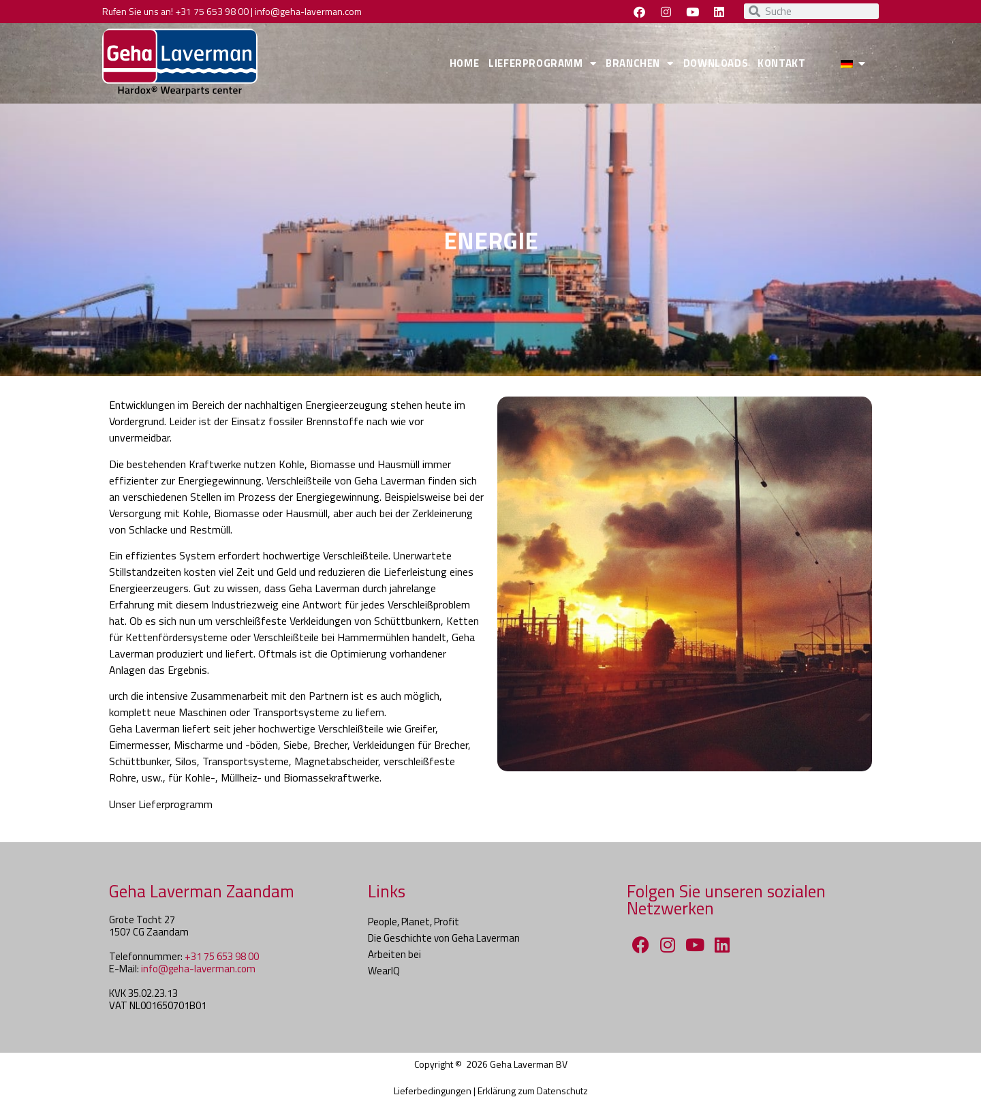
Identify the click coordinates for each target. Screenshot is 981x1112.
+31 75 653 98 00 (212, 11)
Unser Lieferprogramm (161, 804)
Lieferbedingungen (432, 1090)
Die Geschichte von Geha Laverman (444, 938)
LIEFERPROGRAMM (542, 64)
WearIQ (384, 970)
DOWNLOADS (715, 63)
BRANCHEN (639, 64)
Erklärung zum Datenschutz (533, 1090)
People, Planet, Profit (413, 921)
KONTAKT (781, 63)
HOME (464, 63)
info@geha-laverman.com (308, 11)
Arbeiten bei (394, 954)
